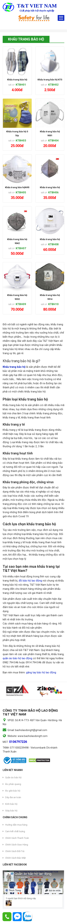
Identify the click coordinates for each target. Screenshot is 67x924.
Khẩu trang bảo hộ (17, 79)
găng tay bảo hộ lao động (41, 672)
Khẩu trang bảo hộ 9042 (17, 241)
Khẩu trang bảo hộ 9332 (17, 297)
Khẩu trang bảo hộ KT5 (50, 79)
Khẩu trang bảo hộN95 (17, 187)
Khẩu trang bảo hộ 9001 (50, 133)
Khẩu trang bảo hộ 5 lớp (17, 133)
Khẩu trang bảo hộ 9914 (50, 297)
